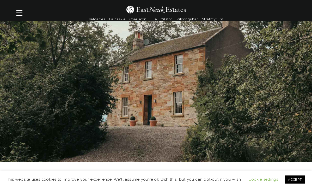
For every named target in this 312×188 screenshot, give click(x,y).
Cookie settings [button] (263, 179)
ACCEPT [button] (295, 179)
